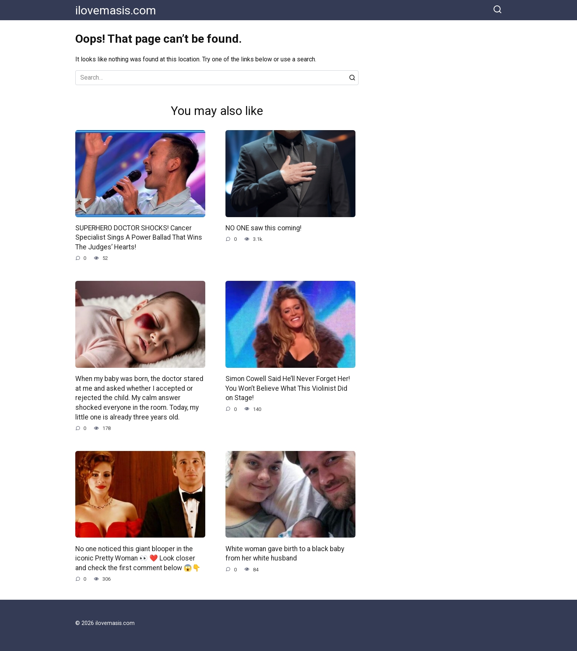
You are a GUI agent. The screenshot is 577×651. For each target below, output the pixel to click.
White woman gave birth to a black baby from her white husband (284, 553)
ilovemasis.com (115, 10)
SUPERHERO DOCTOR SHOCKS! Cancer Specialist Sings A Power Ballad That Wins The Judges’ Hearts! (138, 237)
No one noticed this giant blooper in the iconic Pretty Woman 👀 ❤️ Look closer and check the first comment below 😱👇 (138, 558)
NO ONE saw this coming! (263, 228)
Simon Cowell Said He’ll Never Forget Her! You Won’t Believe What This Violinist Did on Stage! (287, 388)
